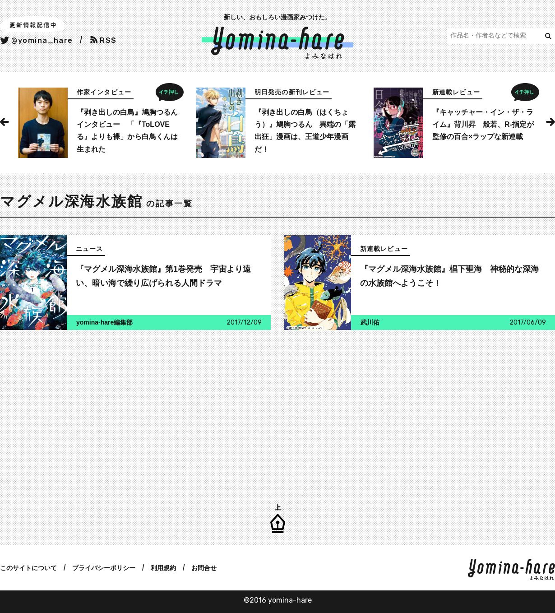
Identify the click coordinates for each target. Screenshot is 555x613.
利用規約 (163, 567)
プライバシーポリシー (103, 567)
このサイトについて (28, 567)
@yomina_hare (36, 40)
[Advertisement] (133, 411)
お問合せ (204, 567)
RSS (103, 40)
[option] (100, 122)
